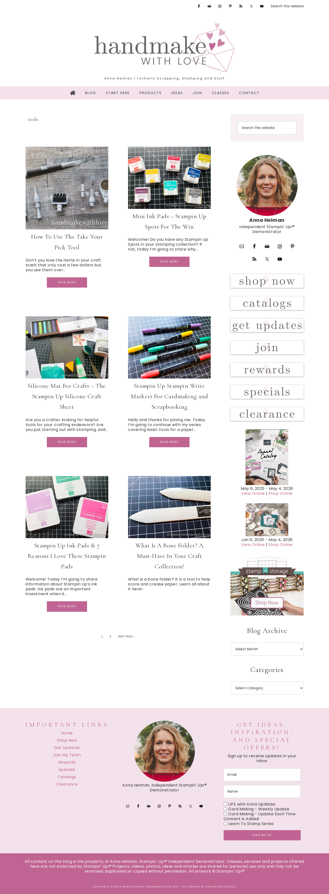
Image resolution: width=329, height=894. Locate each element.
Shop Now (67, 740)
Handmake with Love (164, 48)
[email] (262, 774)
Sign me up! (262, 835)
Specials (67, 769)
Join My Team (67, 755)
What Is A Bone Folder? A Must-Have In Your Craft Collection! (169, 556)
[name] (262, 791)
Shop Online (280, 493)
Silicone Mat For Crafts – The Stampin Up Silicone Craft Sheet (67, 396)
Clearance (67, 784)
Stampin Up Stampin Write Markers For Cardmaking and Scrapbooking (169, 396)
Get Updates (67, 747)
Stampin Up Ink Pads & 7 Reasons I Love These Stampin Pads (67, 556)
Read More (67, 282)
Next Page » (126, 636)
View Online (253, 493)
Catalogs (67, 777)
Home (67, 733)
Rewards (67, 762)
